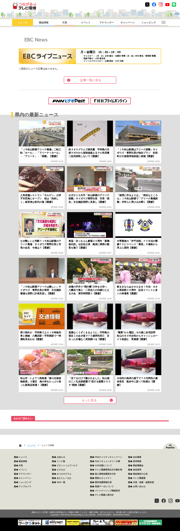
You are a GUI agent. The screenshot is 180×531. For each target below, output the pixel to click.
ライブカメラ (25, 486)
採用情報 (137, 461)
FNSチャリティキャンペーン (108, 457)
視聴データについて (104, 486)
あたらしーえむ (64, 478)
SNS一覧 (61, 482)
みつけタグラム (64, 474)
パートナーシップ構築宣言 (107, 490)
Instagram (160, 4)
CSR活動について (103, 465)
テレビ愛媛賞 (139, 478)
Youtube (167, 4)
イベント (85, 22)
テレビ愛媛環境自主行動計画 (108, 469)
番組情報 (43, 22)
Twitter (147, 4)
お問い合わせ (139, 486)
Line (174, 4)
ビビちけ (61, 469)
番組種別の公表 (140, 474)
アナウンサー (106, 22)
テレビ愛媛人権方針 (104, 495)
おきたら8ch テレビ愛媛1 (24, 6)
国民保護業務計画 (103, 482)
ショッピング (148, 22)
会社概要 (137, 457)
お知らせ (61, 457)
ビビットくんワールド (67, 465)
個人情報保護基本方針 (105, 474)
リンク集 (61, 461)
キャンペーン (127, 22)
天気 (64, 22)
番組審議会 (138, 465)
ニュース (22, 22)
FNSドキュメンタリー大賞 (107, 461)
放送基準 (137, 469)
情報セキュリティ (103, 478)
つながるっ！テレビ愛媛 (90, 507)
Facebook (154, 4)
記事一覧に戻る (90, 80)
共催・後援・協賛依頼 (143, 482)
